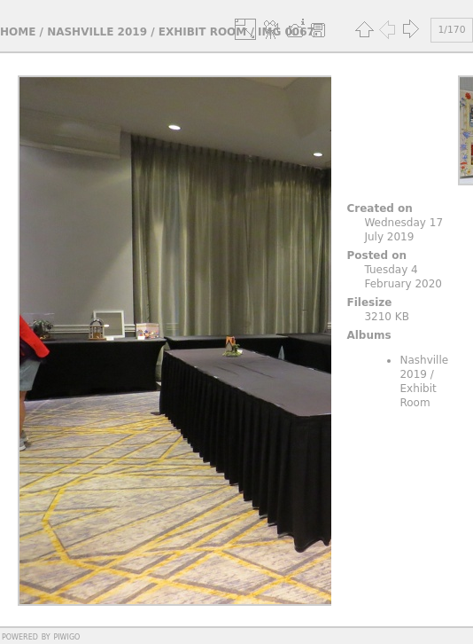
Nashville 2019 (97, 32)
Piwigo (66, 636)
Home (17, 32)
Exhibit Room (203, 32)
